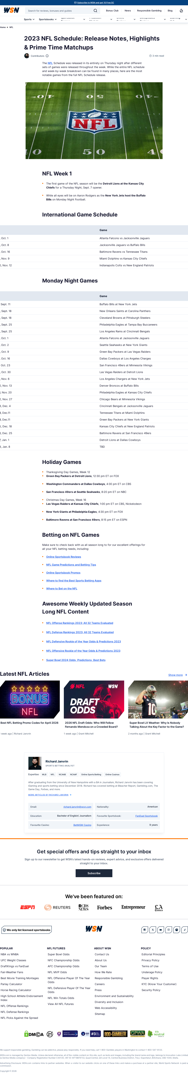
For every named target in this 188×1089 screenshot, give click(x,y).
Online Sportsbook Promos (63, 572)
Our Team (101, 972)
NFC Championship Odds (63, 966)
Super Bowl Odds (58, 960)
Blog (170, 10)
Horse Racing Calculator (16, 995)
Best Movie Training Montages (20, 984)
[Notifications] (181, 10)
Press (98, 995)
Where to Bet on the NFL (61, 588)
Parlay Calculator (11, 990)
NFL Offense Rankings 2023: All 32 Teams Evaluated (79, 623)
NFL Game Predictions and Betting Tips (71, 564)
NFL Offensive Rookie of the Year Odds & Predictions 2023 (83, 650)
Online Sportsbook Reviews (63, 556)
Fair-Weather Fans (12, 978)
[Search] (95, 11)
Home (3, 27)
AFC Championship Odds (63, 972)
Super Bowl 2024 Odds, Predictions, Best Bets (76, 660)
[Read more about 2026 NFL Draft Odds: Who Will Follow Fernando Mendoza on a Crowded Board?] (94, 725)
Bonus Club (112, 10)
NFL (11, 27)
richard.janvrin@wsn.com (77, 812)
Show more (178, 675)
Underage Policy (152, 978)
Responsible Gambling (149, 10)
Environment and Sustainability (114, 1001)
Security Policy (151, 995)
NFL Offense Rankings (14, 1011)
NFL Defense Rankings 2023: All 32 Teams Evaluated (80, 632)
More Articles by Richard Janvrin (49, 800)
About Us (101, 966)
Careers (100, 990)
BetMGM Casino (82, 830)
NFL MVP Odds (57, 978)
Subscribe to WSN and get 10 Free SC (95, 2)
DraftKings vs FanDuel (15, 972)
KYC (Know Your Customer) (159, 990)
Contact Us (102, 960)
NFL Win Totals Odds (61, 1003)
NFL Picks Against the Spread (19, 1023)
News (128, 10)
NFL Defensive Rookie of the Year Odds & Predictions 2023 (83, 641)
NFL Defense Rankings (15, 1017)
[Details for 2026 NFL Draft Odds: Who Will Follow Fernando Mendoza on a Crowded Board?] (94, 700)
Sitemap (100, 1019)
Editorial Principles (153, 960)
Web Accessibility (106, 1013)
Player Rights (150, 984)
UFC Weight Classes (13, 966)
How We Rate (103, 978)
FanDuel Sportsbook (146, 821)
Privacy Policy (150, 966)
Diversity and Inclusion (109, 1007)
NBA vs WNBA (10, 960)
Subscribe (94, 879)
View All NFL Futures (61, 1009)
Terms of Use (150, 972)
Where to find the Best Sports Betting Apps (73, 580)
